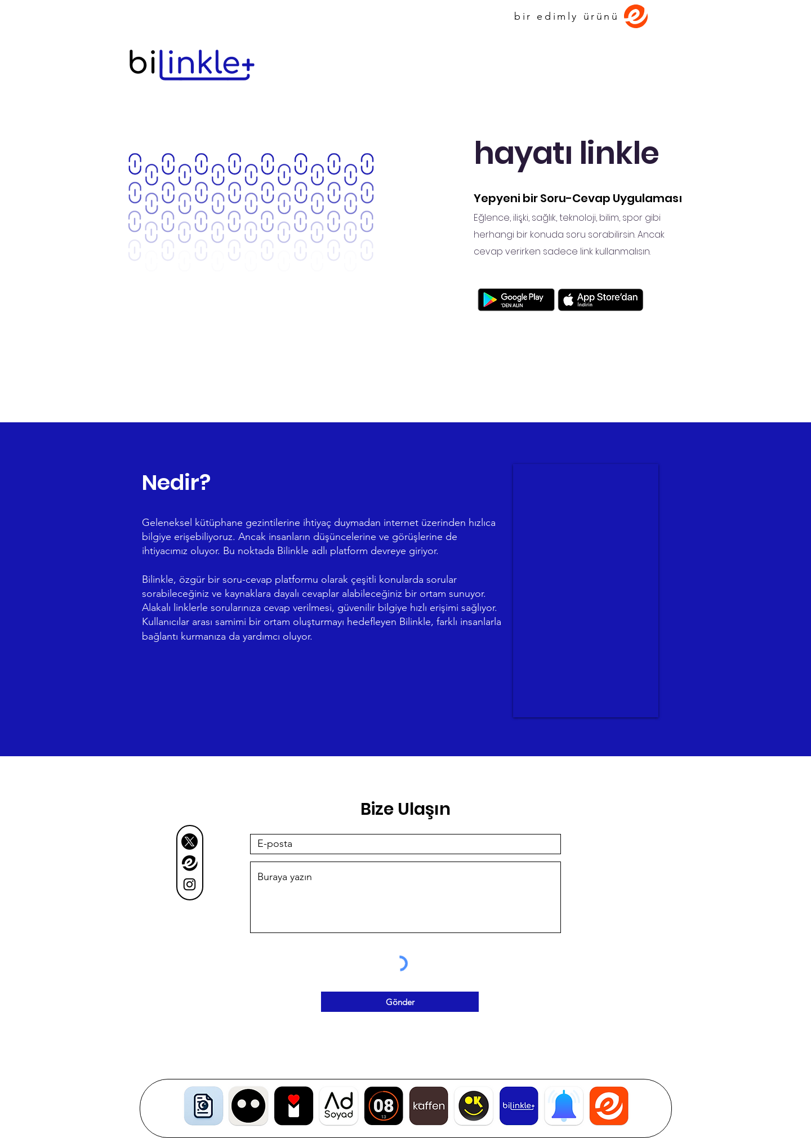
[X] (189, 841)
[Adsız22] (189, 863)
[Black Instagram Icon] (189, 884)
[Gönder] (400, 1002)
